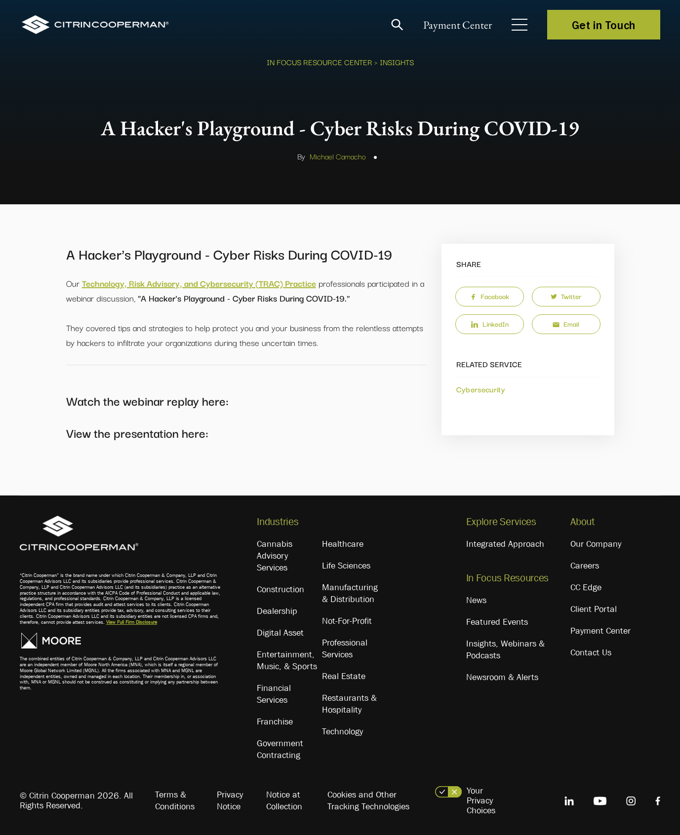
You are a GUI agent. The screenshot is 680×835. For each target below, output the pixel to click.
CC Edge (585, 587)
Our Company (595, 544)
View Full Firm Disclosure (131, 622)
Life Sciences (346, 565)
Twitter (566, 296)
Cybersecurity (481, 389)
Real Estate (343, 676)
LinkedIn (490, 323)
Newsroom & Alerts (502, 677)
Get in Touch (604, 25)
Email (566, 323)
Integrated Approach (505, 544)
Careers (584, 565)
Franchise (275, 721)
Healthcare (342, 544)
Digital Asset (280, 633)
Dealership (277, 611)
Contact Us (590, 652)
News (476, 600)
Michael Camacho (338, 156)
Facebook (489, 296)
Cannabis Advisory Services (274, 555)
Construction (280, 589)
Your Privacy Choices (481, 800)
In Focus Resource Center (319, 62)
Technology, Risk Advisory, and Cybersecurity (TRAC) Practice (199, 283)
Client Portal (593, 609)
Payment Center (457, 25)
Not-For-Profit (347, 621)
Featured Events (497, 622)
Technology (342, 731)
